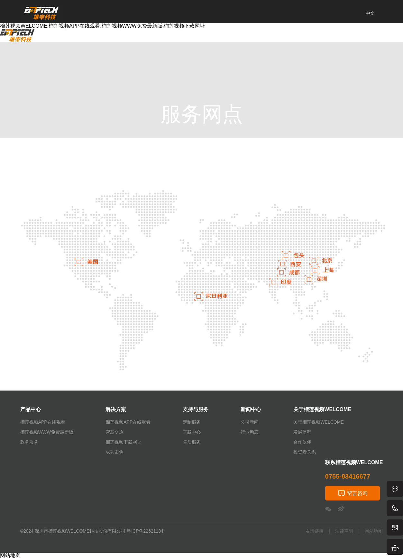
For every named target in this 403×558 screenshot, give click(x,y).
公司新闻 (250, 422)
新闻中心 (185, 38)
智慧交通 (114, 432)
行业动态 (250, 432)
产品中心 (80, 38)
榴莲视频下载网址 (123, 442)
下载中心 (192, 432)
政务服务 (29, 442)
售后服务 (192, 442)
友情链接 (315, 531)
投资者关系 (304, 452)
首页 (52, 38)
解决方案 (113, 38)
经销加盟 (359, 38)
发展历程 (302, 432)
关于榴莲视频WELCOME (237, 38)
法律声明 (344, 531)
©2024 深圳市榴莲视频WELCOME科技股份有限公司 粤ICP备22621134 (91, 531)
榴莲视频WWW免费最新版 (47, 432)
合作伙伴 (302, 442)
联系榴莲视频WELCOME (308, 38)
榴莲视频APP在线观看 (42, 422)
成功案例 (114, 452)
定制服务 (192, 422)
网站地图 (374, 531)
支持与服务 (149, 38)
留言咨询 (357, 493)
